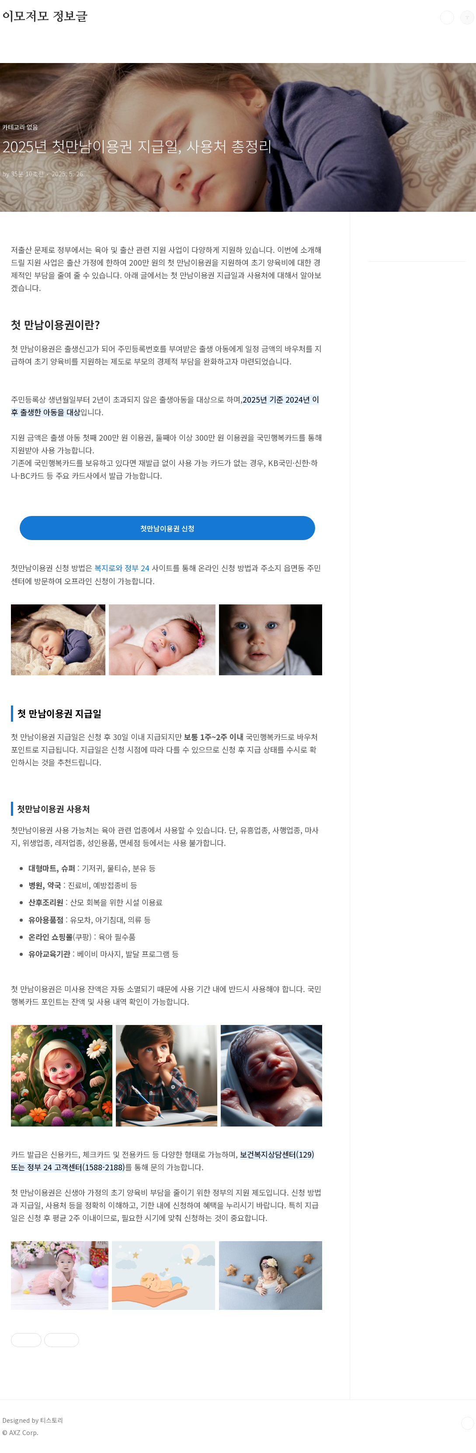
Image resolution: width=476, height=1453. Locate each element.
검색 (447, 17)
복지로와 (108, 567)
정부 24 (137, 567)
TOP (467, 1423)
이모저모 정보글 (44, 17)
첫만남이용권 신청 (167, 528)
